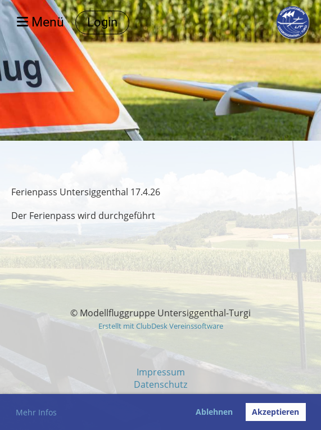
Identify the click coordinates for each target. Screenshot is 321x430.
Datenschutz (160, 384)
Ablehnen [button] (214, 411)
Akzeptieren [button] (275, 411)
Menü (40, 22)
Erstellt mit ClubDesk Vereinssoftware (160, 326)
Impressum (161, 372)
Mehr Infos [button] (36, 412)
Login (102, 22)
